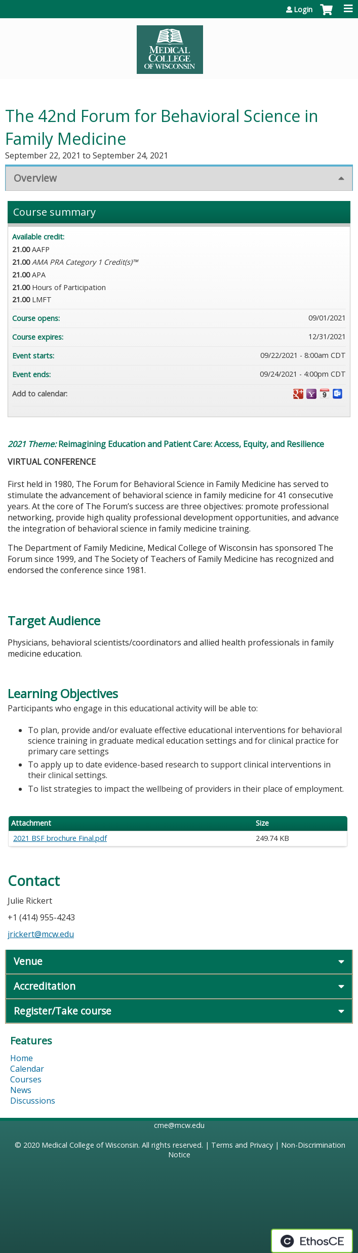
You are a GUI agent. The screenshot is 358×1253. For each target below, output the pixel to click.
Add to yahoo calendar (311, 394)
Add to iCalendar (325, 393)
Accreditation (44, 986)
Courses (26, 1079)
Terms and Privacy (242, 1145)
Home (21, 1058)
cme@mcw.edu (179, 1125)
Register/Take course (62, 1011)
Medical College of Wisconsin (90, 1145)
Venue (28, 961)
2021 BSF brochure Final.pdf (60, 838)
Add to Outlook (338, 394)
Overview (35, 178)
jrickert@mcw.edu (41, 934)
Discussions (32, 1100)
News (20, 1090)
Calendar (27, 1068)
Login (303, 9)
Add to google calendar (298, 394)
